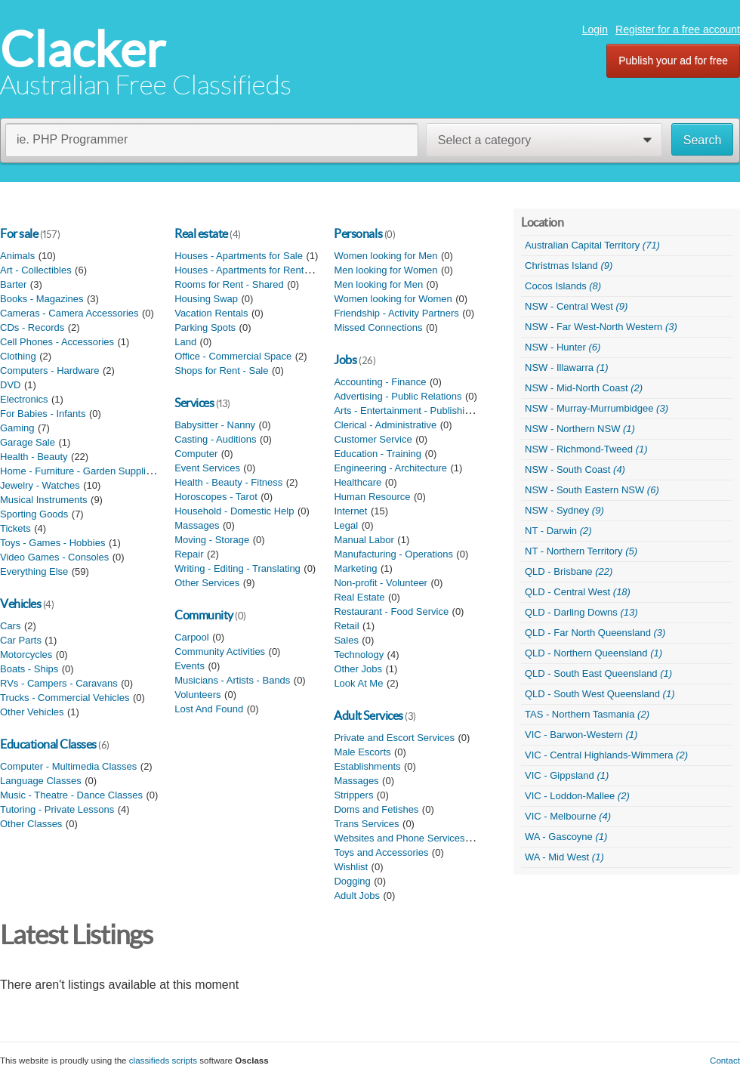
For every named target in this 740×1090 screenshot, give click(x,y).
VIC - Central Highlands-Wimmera (606, 755)
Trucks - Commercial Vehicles (64, 697)
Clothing (18, 356)
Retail (346, 625)
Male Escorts (362, 752)
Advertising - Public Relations (397, 396)
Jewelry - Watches (40, 485)
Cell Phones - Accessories (57, 341)
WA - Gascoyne (566, 836)
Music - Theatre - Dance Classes (71, 795)
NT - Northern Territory (581, 551)
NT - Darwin (558, 530)
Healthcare (357, 482)
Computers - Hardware (50, 370)
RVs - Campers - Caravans (59, 683)
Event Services (207, 468)
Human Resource (372, 496)
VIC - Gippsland (567, 775)
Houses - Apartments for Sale (238, 255)
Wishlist (351, 866)
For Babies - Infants (42, 413)
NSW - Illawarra (567, 367)
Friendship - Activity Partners (396, 313)
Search (702, 140)
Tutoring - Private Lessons (57, 809)
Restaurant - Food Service (391, 611)
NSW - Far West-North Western (601, 326)
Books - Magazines (42, 298)
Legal (346, 525)
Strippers (353, 795)
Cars (10, 625)
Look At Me (358, 683)
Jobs (345, 359)
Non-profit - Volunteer (380, 582)
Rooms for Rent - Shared (229, 284)
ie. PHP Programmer (72, 139)
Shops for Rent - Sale (221, 370)
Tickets (15, 528)
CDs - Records (32, 327)
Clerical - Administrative (385, 425)
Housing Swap (206, 298)
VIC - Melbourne (568, 816)
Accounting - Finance (380, 382)
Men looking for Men (378, 284)
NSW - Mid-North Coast (584, 388)
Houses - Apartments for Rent (239, 270)
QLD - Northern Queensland (593, 653)
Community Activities (219, 651)
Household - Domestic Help (234, 511)
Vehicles (20, 603)
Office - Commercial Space (232, 356)
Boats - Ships (29, 669)
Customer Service (373, 439)
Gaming (17, 428)
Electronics (24, 399)
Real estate (201, 233)
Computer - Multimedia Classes (68, 766)
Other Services (206, 582)
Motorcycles (26, 654)
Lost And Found (208, 709)
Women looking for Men (385, 255)
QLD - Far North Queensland (595, 632)
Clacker (82, 49)
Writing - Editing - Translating (237, 568)
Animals (17, 255)
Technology (359, 654)
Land (185, 341)
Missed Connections (378, 327)
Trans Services (366, 823)
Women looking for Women (393, 298)
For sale (19, 233)
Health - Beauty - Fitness (228, 482)
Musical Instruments (44, 499)
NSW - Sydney (564, 510)
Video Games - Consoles (54, 557)
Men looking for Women (385, 270)
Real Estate (359, 597)
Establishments (367, 766)
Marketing (355, 568)
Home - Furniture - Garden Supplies (78, 471)
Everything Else (34, 571)
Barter (13, 284)
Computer (195, 453)
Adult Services (368, 715)
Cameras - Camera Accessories (69, 313)
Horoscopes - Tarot (215, 496)
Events (189, 666)
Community (203, 615)
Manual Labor (364, 539)
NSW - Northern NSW (580, 428)
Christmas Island (568, 265)
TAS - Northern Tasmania (587, 714)
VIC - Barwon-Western (581, 734)
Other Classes (31, 823)
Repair (188, 554)
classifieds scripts (163, 1060)
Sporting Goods (34, 514)
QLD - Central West (578, 591)
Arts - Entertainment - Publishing (404, 410)
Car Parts (21, 640)
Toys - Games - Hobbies (52, 542)
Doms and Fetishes (376, 809)
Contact (725, 1060)
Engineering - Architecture (390, 468)
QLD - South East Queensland (598, 673)
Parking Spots (205, 327)
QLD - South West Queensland (599, 693)
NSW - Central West (576, 306)
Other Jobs (358, 669)
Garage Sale (27, 442)
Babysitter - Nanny (214, 425)
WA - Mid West (564, 857)
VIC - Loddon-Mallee (577, 795)
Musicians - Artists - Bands (232, 680)
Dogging (352, 881)
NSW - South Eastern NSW (592, 490)
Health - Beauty (34, 456)
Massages (196, 525)
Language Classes (41, 780)
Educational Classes (48, 744)
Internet (350, 511)
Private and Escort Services (394, 737)
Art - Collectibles (36, 270)
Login (595, 29)
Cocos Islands (563, 286)
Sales (346, 640)
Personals (358, 233)
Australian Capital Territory (592, 245)
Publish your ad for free (673, 60)
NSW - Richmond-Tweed (586, 449)
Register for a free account (677, 29)
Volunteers (197, 694)
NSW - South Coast (575, 469)
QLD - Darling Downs (581, 612)
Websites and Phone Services (399, 838)
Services (194, 402)
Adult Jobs (357, 895)
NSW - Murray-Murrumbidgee (596, 408)
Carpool (191, 637)
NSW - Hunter (562, 347)
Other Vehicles (32, 712)
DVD (10, 385)
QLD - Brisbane (568, 571)
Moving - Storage (211, 539)
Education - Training (377, 453)
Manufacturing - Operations (393, 554)
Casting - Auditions (215, 439)
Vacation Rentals (211, 313)
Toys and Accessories (381, 852)
